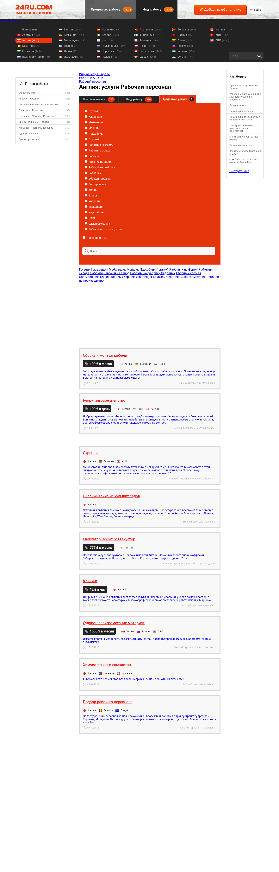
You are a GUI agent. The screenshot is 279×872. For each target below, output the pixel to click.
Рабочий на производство (103, 229)
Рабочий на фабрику (100, 167)
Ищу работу (158, 9)
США (222, 40)
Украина (186, 51)
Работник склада (98, 150)
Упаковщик (94, 206)
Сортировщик (95, 184)
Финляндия (151, 34)
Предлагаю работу (111, 9)
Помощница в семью (241, 111)
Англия (30, 40)
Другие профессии (29, 139)
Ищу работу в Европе (94, 74)
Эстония (185, 56)
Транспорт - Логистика (31, 110)
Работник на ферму (99, 144)
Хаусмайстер (95, 212)
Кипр (108, 40)
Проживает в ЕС (95, 237)
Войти (258, 9)
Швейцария (151, 51)
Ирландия (73, 56)
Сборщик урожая (98, 178)
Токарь (91, 195)
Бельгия (30, 45)
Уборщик (92, 201)
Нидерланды (114, 45)
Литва (184, 40)
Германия (74, 34)
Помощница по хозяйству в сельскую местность (244, 118)
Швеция (148, 56)
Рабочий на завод (98, 161)
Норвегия (111, 51)
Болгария (31, 51)
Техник (91, 189)
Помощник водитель (240, 145)
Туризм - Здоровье (29, 133)
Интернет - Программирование (36, 127)
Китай (222, 34)
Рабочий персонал (29, 98)
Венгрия (72, 29)
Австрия (31, 34)
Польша (111, 56)
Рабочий (92, 156)
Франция (149, 40)
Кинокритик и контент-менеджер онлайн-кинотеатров (241, 128)
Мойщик (92, 128)
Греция (71, 45)
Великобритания (36, 56)
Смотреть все (239, 171)
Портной (92, 139)
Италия (110, 34)
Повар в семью (237, 105)
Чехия (147, 45)
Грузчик (92, 111)
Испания (111, 29)
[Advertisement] (149, 313)
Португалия (150, 29)
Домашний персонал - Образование (38, 104)
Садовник (93, 173)
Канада (223, 29)
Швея (90, 218)
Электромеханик (97, 223)
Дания (71, 51)
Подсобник (94, 133)
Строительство (27, 93)
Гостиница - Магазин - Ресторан (36, 116)
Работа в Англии (91, 78)
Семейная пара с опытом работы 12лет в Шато (243, 161)
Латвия (185, 34)
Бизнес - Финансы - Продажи (34, 122)
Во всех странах (10, 20)
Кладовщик (94, 116)
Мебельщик (94, 122)
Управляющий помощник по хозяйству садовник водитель (245, 97)
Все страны (29, 29)
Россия (185, 45)
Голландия (74, 40)
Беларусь (186, 29)
